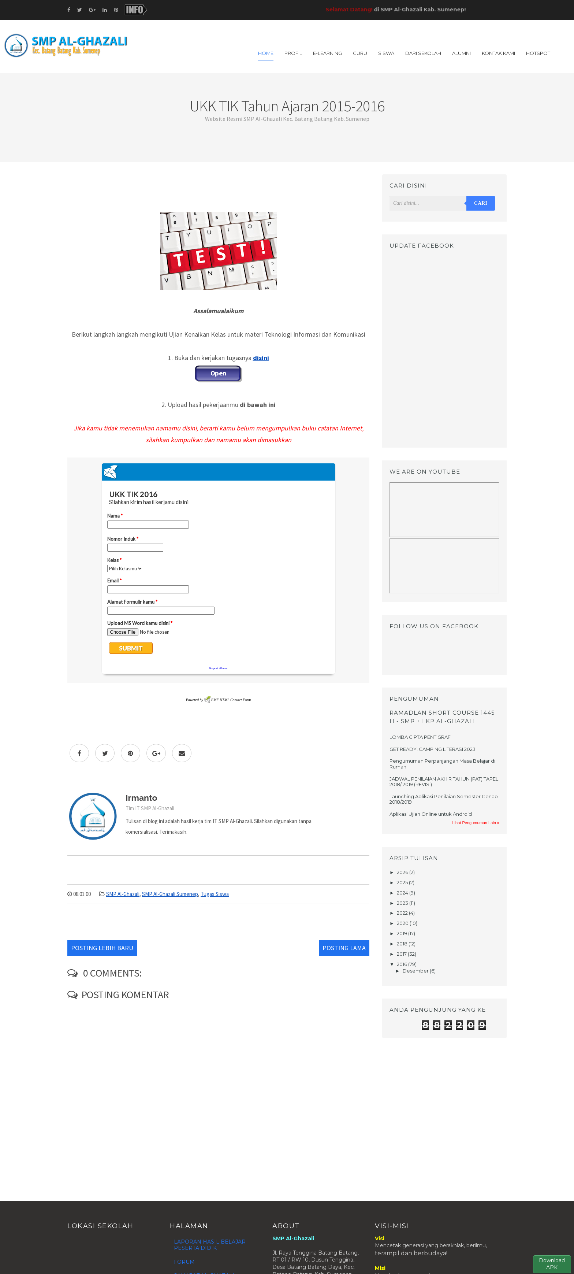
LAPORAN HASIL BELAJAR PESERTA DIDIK (210, 1244)
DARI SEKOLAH (423, 53)
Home (265, 53)
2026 (403, 872)
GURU (360, 53)
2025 (403, 882)
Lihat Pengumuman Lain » (475, 823)
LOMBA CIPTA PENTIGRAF (420, 737)
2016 (402, 964)
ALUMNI (461, 53)
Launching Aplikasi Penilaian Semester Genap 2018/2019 (444, 799)
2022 (403, 913)
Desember (416, 971)
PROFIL (293, 53)
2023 (403, 903)
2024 (403, 893)
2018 (403, 944)
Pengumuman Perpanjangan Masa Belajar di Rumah (442, 764)
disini (261, 357)
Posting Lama (344, 948)
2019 (402, 933)
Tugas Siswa (215, 893)
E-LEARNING (327, 53)
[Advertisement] (218, 190)
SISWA (386, 53)
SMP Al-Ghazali (122, 893)
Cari (480, 203)
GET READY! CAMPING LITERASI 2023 (433, 749)
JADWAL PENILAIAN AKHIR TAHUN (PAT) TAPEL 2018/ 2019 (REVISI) (444, 782)
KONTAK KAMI (498, 53)
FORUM (184, 1262)
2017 (402, 954)
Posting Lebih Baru (102, 948)
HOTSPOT (538, 53)
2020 (403, 923)
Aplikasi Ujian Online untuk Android (431, 814)
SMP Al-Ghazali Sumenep (170, 893)
